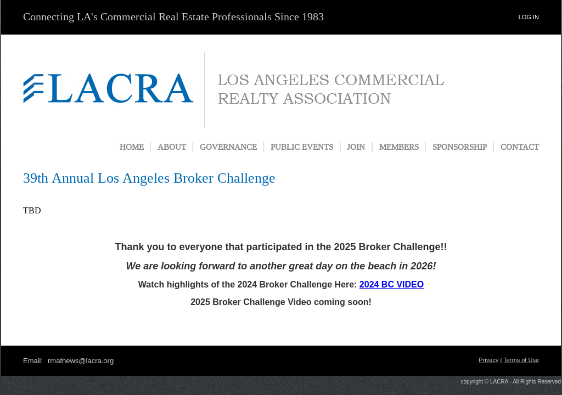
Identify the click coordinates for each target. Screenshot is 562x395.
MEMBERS (399, 147)
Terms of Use (521, 360)
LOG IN (529, 17)
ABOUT (172, 147)
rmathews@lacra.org (81, 361)
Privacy (488, 360)
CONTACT (520, 147)
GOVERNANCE (228, 147)
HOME (132, 147)
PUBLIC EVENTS (302, 147)
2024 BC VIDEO (391, 284)
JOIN (356, 147)
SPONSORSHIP (459, 147)
